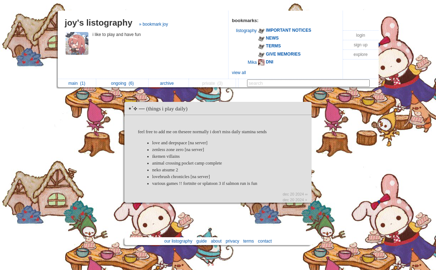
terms (248, 241)
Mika (252, 62)
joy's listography (99, 22)
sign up (361, 44)
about (216, 241)
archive (169, 83)
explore (361, 54)
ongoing (122, 83)
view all (239, 72)
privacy (232, 241)
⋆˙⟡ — (159, 108)
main (76, 83)
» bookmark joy (153, 24)
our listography (178, 241)
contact (265, 241)
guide (201, 241)
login (360, 35)
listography (246, 30)
